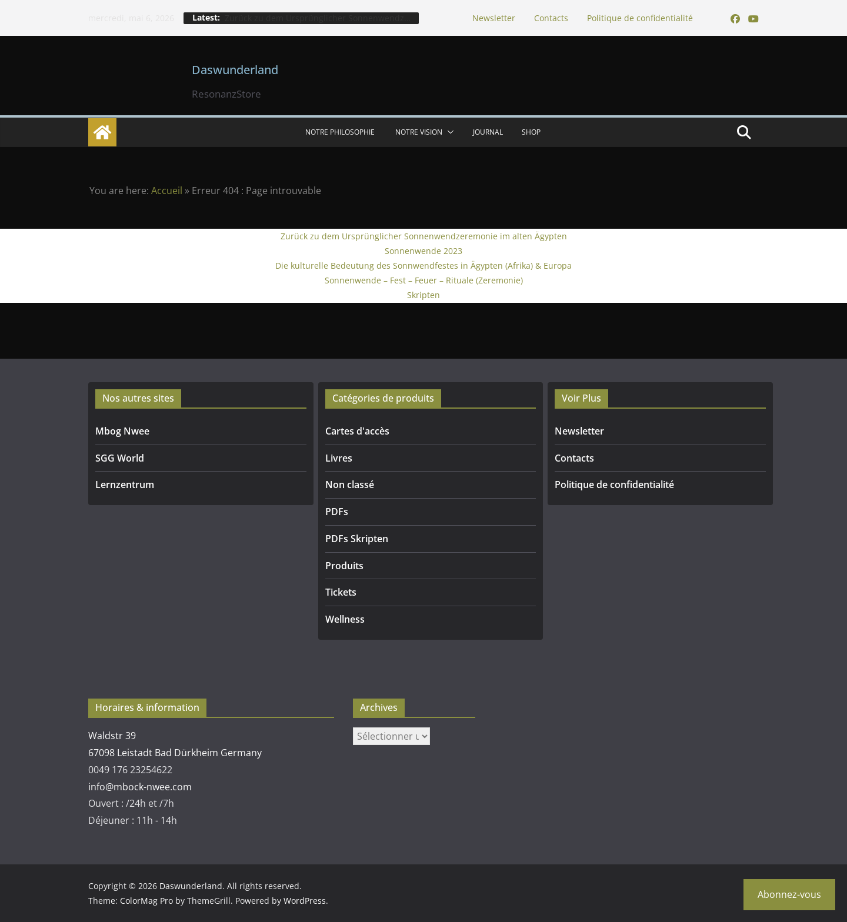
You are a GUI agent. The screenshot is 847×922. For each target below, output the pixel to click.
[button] (448, 132)
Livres (338, 458)
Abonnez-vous (789, 894)
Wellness (345, 619)
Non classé (349, 484)
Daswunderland (235, 70)
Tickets (340, 592)
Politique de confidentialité (640, 18)
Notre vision (418, 132)
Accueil (166, 190)
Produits (344, 565)
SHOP (531, 132)
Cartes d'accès (357, 431)
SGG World (119, 458)
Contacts (551, 18)
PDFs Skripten (356, 538)
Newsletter (493, 18)
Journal (488, 132)
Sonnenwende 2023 (423, 250)
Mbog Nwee (122, 431)
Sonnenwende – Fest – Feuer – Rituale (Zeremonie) (424, 280)
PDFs (336, 511)
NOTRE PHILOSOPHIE (340, 132)
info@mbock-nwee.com (140, 786)
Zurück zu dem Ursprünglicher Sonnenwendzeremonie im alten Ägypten (424, 236)
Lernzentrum (124, 484)
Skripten (423, 294)
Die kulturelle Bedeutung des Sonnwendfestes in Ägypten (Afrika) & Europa (423, 265)
